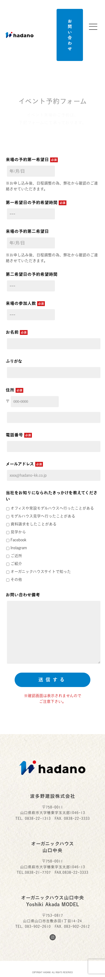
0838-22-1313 (38, 818)
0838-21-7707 (38, 872)
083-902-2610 (38, 926)
